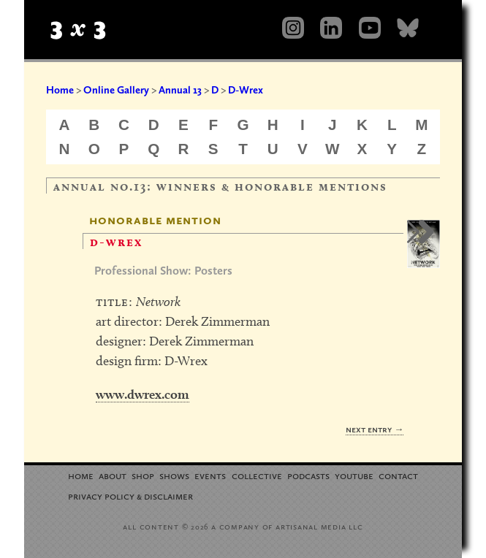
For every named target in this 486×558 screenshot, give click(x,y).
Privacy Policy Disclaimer (130, 495)
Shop (143, 475)
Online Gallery (116, 89)
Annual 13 (180, 89)
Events (210, 475)
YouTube (354, 475)
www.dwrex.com (142, 394)
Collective (257, 475)
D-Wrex (245, 89)
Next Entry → (374, 429)
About (112, 475)
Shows (174, 475)
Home (60, 89)
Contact (398, 475)
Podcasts (308, 475)
